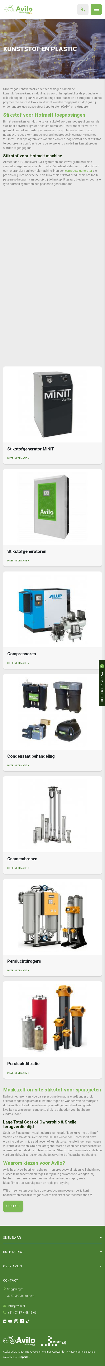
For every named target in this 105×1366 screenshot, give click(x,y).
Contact (13, 1206)
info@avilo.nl (14, 1306)
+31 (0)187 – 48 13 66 (20, 1312)
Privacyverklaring (75, 1351)
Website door (16, 1357)
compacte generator (78, 170)
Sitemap (90, 1351)
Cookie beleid (10, 1351)
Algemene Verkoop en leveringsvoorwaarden (41, 1351)
